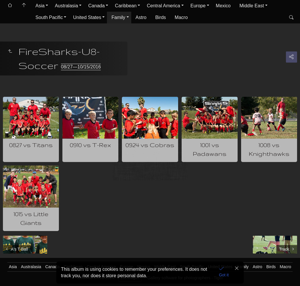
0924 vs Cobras (149, 145)
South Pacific (49, 17)
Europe (198, 5)
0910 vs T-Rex (90, 145)
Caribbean (126, 5)
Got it (224, 275)
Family (118, 17)
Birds (160, 17)
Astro (141, 17)
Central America (163, 5)
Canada (96, 5)
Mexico (223, 5)
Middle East (251, 5)
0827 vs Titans (31, 145)
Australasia (66, 5)
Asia (40, 5)
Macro (181, 17)
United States (87, 17)
